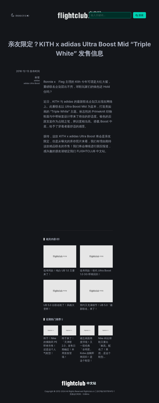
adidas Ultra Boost (32, 83)
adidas (37, 80)
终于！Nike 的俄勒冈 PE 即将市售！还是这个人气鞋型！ (50, 346)
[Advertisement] (78, 194)
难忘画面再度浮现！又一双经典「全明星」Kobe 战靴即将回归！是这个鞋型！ (87, 349)
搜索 (139, 15)
